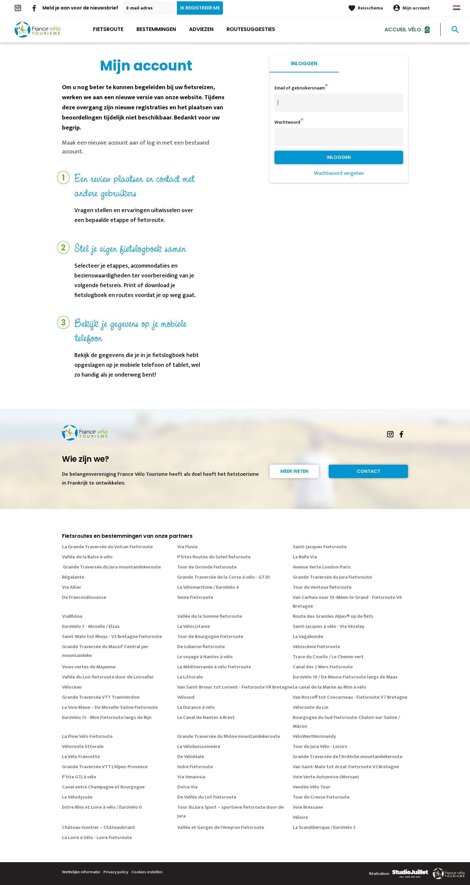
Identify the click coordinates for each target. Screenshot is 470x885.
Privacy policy (115, 872)
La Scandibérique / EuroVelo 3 (324, 827)
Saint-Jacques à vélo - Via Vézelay (328, 626)
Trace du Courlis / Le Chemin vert (328, 657)
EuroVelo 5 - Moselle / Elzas (91, 626)
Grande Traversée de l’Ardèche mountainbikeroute (347, 757)
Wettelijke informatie (81, 872)
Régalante (73, 577)
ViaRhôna (72, 616)
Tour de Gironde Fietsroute (207, 567)
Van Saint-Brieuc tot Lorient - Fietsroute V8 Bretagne (234, 687)
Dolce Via (187, 787)
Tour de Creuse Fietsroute (321, 797)
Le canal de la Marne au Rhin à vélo (329, 687)
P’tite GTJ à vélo (79, 777)
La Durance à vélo (196, 707)
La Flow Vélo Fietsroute (87, 736)
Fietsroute (108, 29)
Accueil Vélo (402, 29)
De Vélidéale (190, 757)
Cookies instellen (147, 872)
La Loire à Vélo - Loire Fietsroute (97, 837)
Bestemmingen (156, 29)
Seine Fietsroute (195, 597)
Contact (368, 471)
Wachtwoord (287, 122)
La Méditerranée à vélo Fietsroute (214, 667)
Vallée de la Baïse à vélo (87, 557)
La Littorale (190, 677)
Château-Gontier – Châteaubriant (98, 827)
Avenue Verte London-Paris (322, 567)
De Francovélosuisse (84, 597)
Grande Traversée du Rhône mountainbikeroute (228, 736)
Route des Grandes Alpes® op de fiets (333, 616)
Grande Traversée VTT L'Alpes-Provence (105, 767)
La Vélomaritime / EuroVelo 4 (208, 587)
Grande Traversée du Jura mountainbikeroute (111, 567)
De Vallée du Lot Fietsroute (206, 797)
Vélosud (186, 697)
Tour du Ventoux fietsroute (322, 587)
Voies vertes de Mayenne (89, 667)
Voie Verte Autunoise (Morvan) (326, 777)
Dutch (456, 7)
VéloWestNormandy (314, 736)
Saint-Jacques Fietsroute (320, 547)
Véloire (300, 817)
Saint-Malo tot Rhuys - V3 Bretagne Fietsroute (112, 636)
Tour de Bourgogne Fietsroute (210, 636)
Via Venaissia (191, 777)
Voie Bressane (308, 807)
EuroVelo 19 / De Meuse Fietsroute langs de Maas (345, 677)
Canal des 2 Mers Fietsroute (323, 667)
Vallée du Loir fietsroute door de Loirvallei (107, 677)
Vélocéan (72, 687)
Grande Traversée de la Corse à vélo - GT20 (223, 577)
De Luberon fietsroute (201, 647)
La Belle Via (305, 557)
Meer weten (294, 471)
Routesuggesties (251, 29)
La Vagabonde (308, 636)
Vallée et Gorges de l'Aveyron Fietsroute (220, 827)
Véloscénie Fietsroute (316, 647)
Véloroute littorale (82, 746)
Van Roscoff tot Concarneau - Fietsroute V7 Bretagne (350, 697)
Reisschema (370, 8)
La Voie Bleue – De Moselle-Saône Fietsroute (110, 707)
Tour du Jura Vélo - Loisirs (320, 746)
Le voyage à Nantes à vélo (205, 657)
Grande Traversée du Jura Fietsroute (332, 577)
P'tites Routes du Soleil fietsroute (214, 557)
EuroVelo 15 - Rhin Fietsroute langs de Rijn (106, 717)
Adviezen (201, 29)
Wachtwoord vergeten (339, 173)
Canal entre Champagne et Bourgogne (103, 787)
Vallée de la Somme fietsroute (209, 616)
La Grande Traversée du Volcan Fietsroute (107, 547)
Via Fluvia (187, 547)
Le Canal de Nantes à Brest (206, 717)
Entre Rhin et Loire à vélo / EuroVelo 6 (102, 807)
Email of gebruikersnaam (299, 88)
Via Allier (71, 587)
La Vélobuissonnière (198, 746)
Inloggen (304, 63)
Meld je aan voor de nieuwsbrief (80, 8)
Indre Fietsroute (195, 767)
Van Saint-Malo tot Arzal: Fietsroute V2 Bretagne (346, 767)
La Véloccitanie (193, 626)
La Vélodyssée (77, 797)
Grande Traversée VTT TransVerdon (100, 697)
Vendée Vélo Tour (311, 787)
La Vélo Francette (81, 757)
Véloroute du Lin (310, 707)
